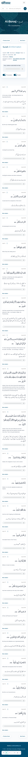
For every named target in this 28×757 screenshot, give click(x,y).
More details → (5, 111)
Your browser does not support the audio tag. (14, 68)
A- (20, 752)
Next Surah (23, 40)
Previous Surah (6, 40)
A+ (14, 752)
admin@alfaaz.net (16, 745)
